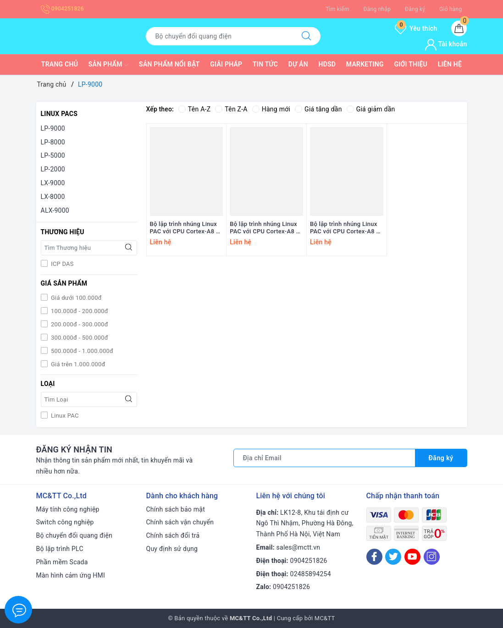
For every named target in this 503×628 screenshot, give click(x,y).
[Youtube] (412, 557)
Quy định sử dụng (172, 548)
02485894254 (310, 574)
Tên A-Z (194, 109)
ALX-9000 (55, 210)
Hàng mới (271, 109)
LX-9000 (53, 183)
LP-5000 (53, 155)
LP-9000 (53, 128)
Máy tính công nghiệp (67, 509)
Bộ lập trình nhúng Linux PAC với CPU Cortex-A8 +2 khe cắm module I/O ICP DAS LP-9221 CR (346, 228)
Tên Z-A (231, 109)
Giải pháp (226, 64)
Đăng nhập (377, 9)
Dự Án (298, 64)
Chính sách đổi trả (173, 535)
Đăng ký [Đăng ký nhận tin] (441, 458)
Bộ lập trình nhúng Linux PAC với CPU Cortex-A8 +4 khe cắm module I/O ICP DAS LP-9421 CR (266, 228)
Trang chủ (59, 64)
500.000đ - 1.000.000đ (82, 350)
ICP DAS (62, 263)
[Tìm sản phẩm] (219, 36)
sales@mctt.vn (298, 547)
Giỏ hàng (450, 9)
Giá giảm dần (371, 109)
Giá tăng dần (318, 109)
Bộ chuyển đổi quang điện (74, 535)
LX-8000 (53, 196)
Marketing (365, 64)
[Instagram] (432, 557)
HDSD (327, 64)
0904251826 (62, 9)
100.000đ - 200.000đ (79, 311)
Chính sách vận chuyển (180, 522)
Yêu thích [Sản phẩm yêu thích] (416, 28)
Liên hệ (450, 64)
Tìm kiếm (337, 9)
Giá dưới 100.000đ (76, 297)
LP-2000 (53, 169)
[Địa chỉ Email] (324, 458)
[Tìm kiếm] (306, 36)
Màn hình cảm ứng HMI (70, 575)
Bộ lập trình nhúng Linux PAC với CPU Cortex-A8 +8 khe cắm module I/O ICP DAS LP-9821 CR (186, 228)
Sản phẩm (108, 65)
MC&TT (325, 618)
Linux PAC (64, 415)
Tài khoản (446, 44)
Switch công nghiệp (65, 522)
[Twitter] (393, 557)
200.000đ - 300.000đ (79, 324)
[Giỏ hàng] (459, 28)
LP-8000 (53, 142)
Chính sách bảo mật (175, 509)
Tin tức (265, 64)
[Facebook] (374, 557)
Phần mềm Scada (62, 562)
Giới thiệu (410, 64)
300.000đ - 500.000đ (79, 337)
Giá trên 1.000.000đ (77, 364)
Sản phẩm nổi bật (169, 64)
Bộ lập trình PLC (59, 548)
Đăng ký (415, 9)
